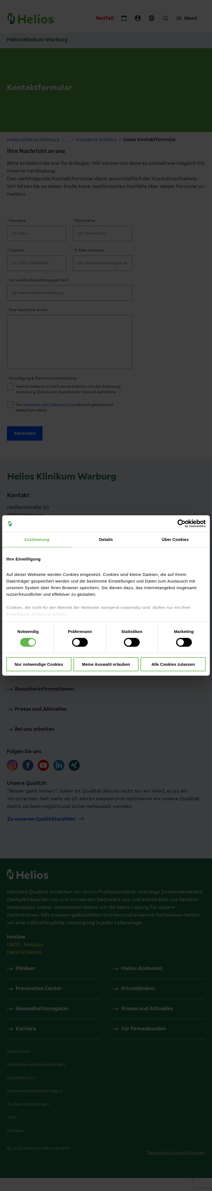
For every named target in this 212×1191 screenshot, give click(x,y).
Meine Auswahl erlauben (106, 664)
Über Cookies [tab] (175, 539)
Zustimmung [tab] (36, 539)
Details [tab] (106, 539)
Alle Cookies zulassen (173, 664)
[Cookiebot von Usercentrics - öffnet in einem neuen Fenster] (181, 523)
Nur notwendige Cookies (39, 664)
